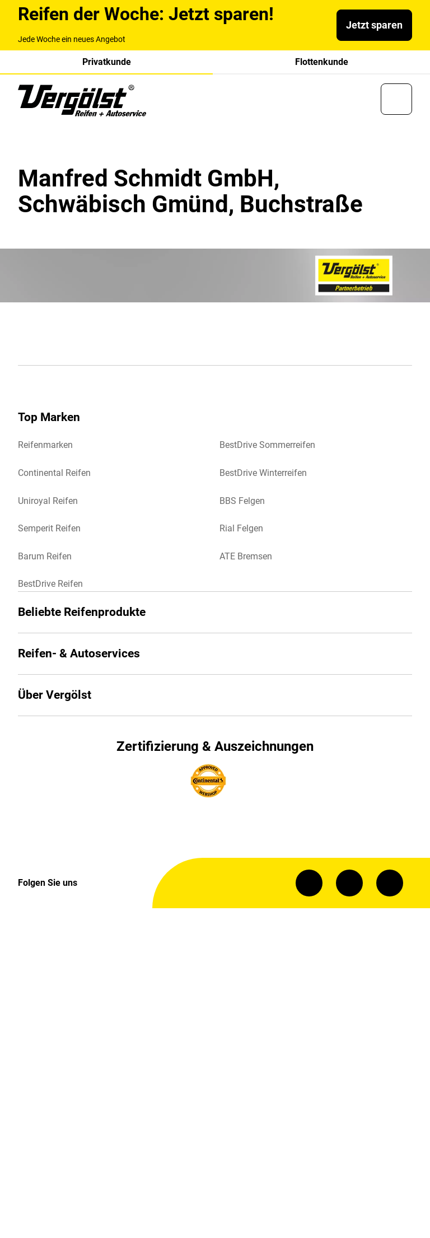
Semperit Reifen (49, 528)
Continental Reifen (54, 473)
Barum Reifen (45, 556)
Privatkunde (106, 62)
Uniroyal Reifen (48, 501)
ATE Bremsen (245, 556)
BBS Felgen (242, 501)
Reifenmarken (45, 445)
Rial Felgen (241, 528)
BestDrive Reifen (50, 583)
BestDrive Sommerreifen (267, 445)
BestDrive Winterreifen (263, 473)
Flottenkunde (321, 62)
